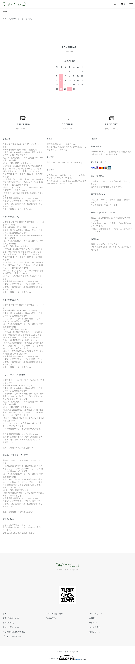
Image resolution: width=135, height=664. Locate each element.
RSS (48, 618)
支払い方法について (11, 627)
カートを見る (94, 627)
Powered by (67, 657)
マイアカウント (95, 614)
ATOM (53, 618)
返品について (8, 623)
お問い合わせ (94, 632)
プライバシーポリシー (12, 636)
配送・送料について (11, 618)
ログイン (93, 623)
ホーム (5, 11)
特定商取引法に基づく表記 (14, 632)
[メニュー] (131, 4)
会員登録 (93, 618)
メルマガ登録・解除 (54, 614)
